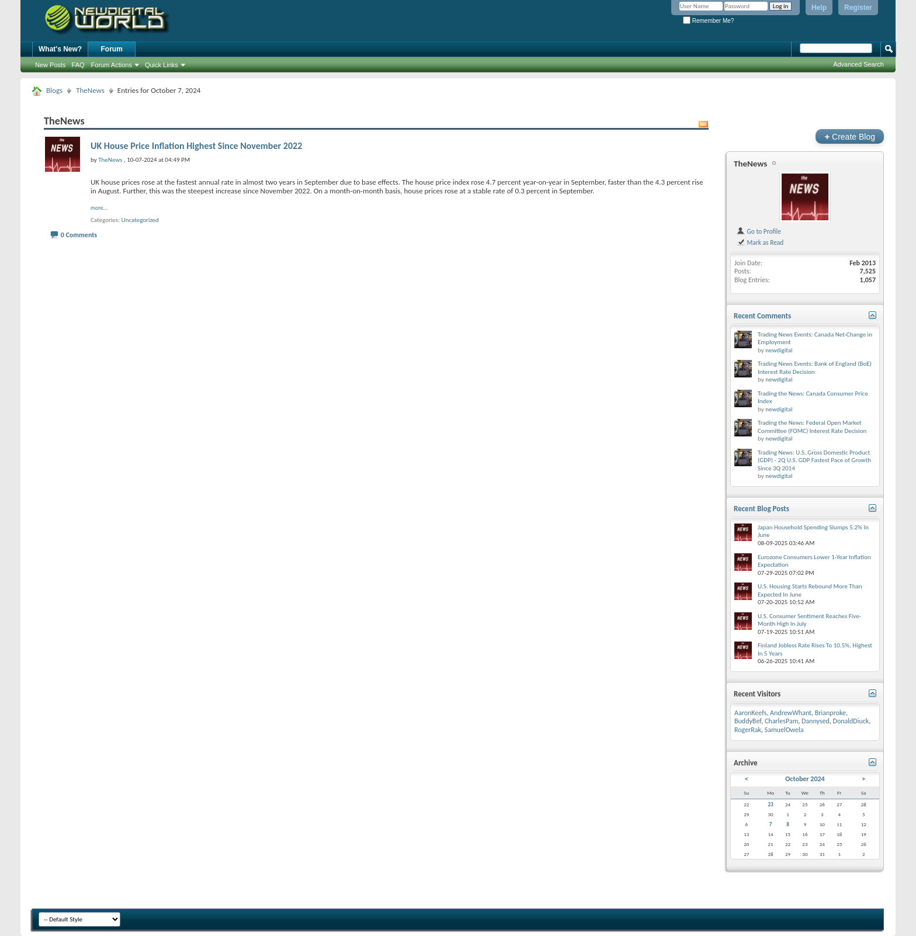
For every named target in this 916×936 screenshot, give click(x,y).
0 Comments (79, 235)
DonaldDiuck (851, 721)
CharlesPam (781, 721)
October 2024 (804, 779)
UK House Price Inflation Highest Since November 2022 (196, 145)
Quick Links (161, 64)
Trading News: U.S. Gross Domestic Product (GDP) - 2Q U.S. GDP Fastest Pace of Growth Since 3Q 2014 (814, 460)
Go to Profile (758, 231)
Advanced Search (858, 64)
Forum (112, 49)
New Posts (50, 64)
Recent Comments (762, 315)
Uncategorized (140, 220)
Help (819, 8)
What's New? (60, 49)
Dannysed (815, 721)
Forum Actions (111, 64)
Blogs (54, 90)
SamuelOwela (784, 730)
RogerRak (747, 730)
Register (858, 8)
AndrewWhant (790, 713)
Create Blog (849, 136)
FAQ (78, 64)
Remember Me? (708, 21)
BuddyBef (747, 721)
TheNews (90, 90)
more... (99, 208)
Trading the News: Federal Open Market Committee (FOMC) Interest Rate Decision (812, 427)
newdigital (778, 350)
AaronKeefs (750, 713)
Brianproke (830, 713)
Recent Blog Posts (761, 508)
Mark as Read (759, 242)
